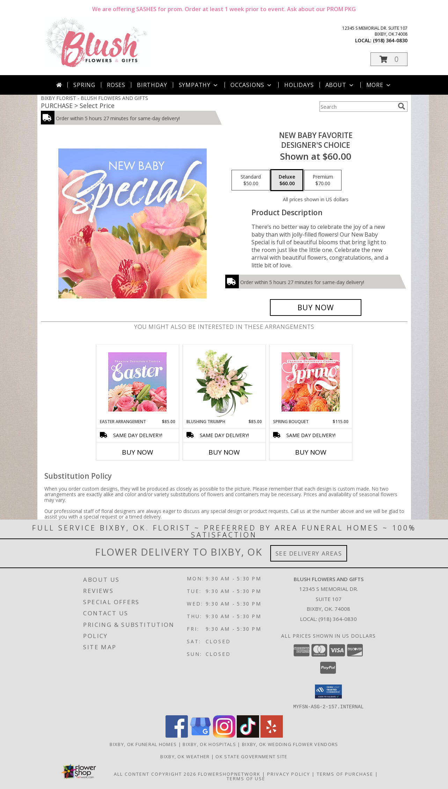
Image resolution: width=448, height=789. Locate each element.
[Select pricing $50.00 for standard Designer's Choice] (251, 180)
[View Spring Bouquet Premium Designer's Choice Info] (310, 381)
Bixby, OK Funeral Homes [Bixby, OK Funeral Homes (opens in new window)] (143, 744)
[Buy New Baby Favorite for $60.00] (316, 307)
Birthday (152, 85)
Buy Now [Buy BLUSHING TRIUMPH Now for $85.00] (224, 452)
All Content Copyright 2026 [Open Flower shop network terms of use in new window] (155, 773)
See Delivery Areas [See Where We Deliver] (309, 553)
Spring (84, 85)
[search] (401, 106)
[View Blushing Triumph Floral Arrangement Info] (224, 381)
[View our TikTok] (248, 735)
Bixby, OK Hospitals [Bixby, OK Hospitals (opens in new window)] (209, 744)
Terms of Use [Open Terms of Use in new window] (246, 778)
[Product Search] (357, 106)
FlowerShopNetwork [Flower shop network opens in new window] (229, 773)
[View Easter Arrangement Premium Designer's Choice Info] (137, 381)
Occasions (251, 85)
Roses (116, 85)
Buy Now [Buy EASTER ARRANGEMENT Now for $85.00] (137, 452)
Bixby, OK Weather (185, 756)
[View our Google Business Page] (200, 735)
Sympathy (199, 85)
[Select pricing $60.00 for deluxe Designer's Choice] (286, 180)
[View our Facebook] (177, 735)
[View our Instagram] (224, 735)
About (340, 85)
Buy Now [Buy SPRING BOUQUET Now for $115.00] (310, 452)
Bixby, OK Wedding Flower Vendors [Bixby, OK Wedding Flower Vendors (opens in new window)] (290, 744)
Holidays (299, 85)
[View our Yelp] (271, 735)
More (379, 85)
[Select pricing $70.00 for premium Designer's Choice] (322, 180)
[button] (388, 59)
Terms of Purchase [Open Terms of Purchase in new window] (345, 773)
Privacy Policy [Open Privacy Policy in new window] (288, 773)
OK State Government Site (251, 756)
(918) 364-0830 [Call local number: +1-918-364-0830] (390, 40)
